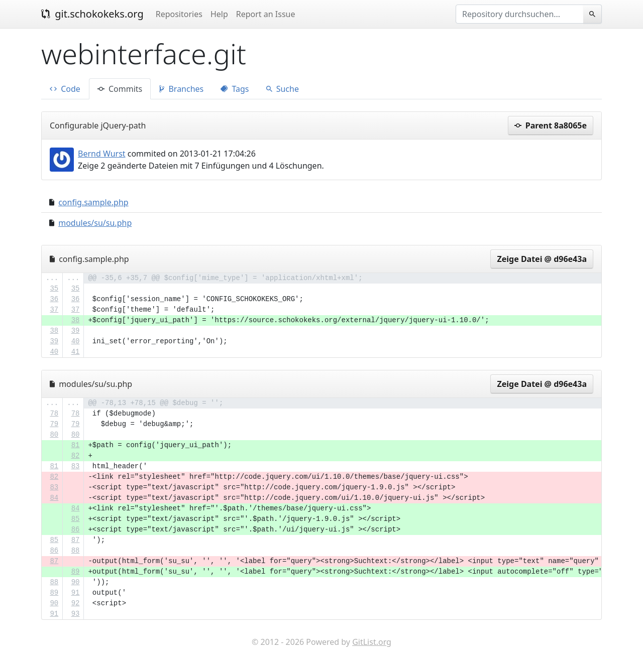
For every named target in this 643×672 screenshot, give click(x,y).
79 (54, 424)
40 (75, 341)
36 (54, 299)
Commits (119, 88)
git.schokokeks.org (92, 14)
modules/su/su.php (95, 222)
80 (54, 435)
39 (75, 331)
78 (54, 414)
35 (54, 289)
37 (54, 310)
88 (75, 551)
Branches (181, 88)
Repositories (179, 14)
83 (75, 466)
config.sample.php (93, 202)
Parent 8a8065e (550, 125)
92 (75, 603)
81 (75, 445)
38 (75, 320)
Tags (235, 88)
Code (65, 88)
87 (75, 540)
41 (75, 352)
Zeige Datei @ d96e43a (542, 258)
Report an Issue (265, 14)
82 (75, 456)
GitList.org (371, 641)
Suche (282, 88)
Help (219, 14)
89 (75, 572)
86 (75, 529)
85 (75, 519)
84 (54, 498)
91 (75, 593)
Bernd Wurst (102, 153)
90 (75, 582)
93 (75, 614)
